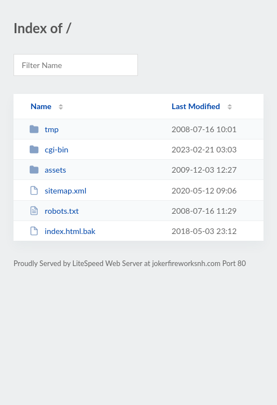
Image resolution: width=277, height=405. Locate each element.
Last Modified (196, 106)
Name (40, 106)
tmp (44, 129)
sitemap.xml (57, 190)
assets (47, 169)
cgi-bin (48, 149)
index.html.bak (62, 231)
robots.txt (54, 210)
